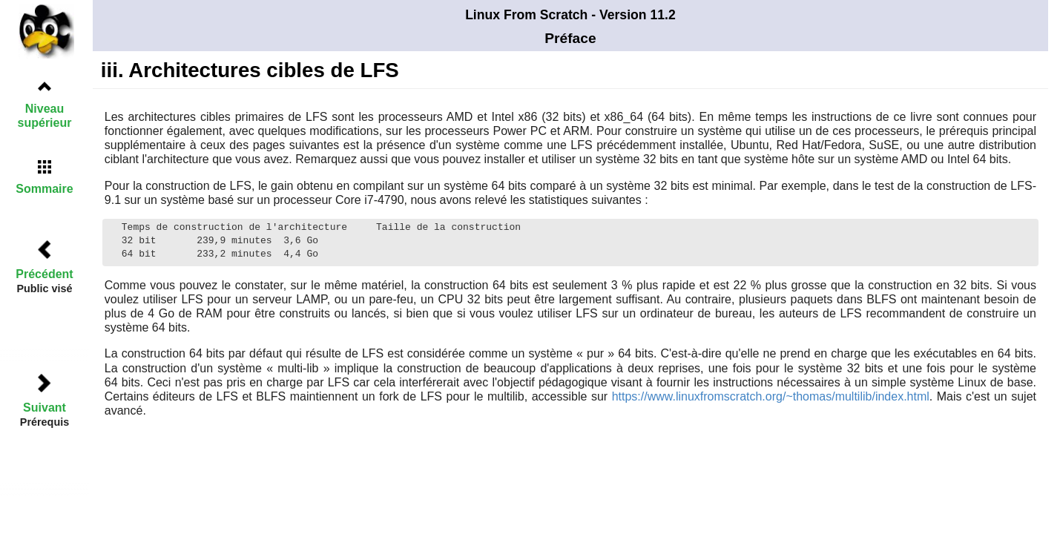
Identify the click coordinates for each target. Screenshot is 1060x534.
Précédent (44, 274)
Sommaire (44, 188)
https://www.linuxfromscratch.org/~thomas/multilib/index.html (770, 396)
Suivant (44, 407)
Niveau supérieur (45, 115)
